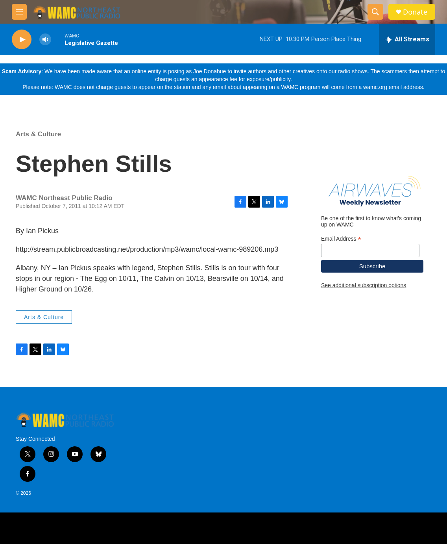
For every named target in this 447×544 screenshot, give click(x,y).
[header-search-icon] (375, 12)
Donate (415, 12)
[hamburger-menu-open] (19, 12)
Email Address (341, 239)
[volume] (45, 39)
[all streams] (407, 39)
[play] (21, 39)
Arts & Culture (38, 134)
